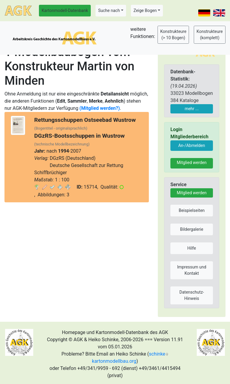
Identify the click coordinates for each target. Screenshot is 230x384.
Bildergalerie (191, 229)
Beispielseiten (192, 210)
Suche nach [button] (109, 10)
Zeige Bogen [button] (145, 10)
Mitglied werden (191, 162)
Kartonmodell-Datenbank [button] (65, 10)
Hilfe (191, 248)
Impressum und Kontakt (191, 270)
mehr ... (192, 108)
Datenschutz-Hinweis (191, 295)
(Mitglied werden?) (99, 108)
